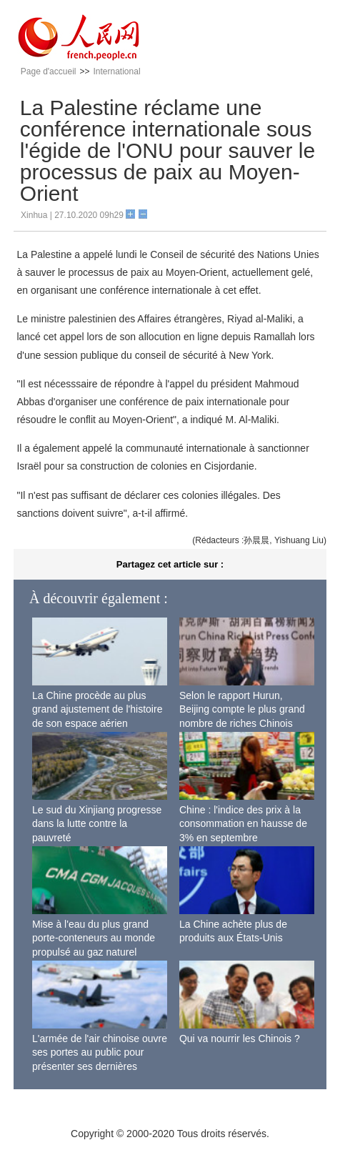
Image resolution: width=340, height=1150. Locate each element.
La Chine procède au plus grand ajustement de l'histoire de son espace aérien (97, 709)
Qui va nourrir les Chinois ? (239, 1038)
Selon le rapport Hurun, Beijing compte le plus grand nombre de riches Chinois (242, 709)
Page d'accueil (48, 71)
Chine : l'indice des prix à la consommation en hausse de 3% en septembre (243, 823)
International (117, 71)
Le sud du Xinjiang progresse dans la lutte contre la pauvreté (96, 823)
